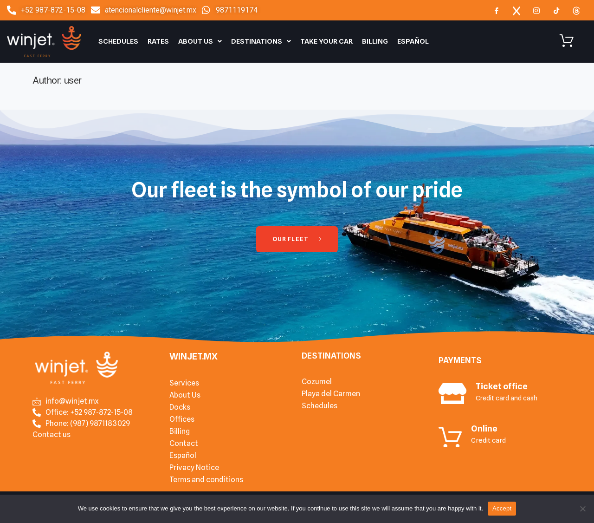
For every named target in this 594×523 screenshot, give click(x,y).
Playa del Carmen (331, 393)
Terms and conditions (206, 479)
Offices (181, 419)
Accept (501, 508)
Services (184, 383)
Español (413, 41)
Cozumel (317, 381)
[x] (516, 10)
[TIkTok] (556, 10)
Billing (375, 41)
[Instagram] (536, 10)
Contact (183, 443)
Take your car (326, 41)
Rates (158, 41)
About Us (200, 41)
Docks (179, 407)
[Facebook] (496, 10)
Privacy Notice (194, 467)
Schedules (118, 41)
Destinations (261, 41)
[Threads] (576, 10)
